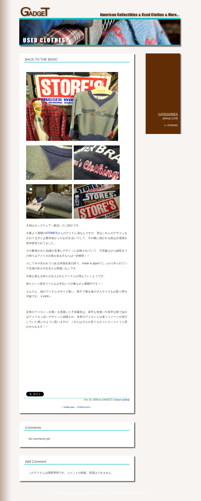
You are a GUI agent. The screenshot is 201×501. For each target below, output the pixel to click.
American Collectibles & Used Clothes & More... (141, 15)
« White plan (68, 407)
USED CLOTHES (163, 72)
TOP (163, 61)
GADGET (35, 12)
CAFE (163, 84)
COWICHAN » (84, 407)
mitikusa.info (143, 493)
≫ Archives (171, 125)
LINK (163, 101)
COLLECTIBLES (163, 67)
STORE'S (51, 233)
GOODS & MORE (163, 78)
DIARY (163, 95)
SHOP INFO (163, 89)
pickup (126, 399)
